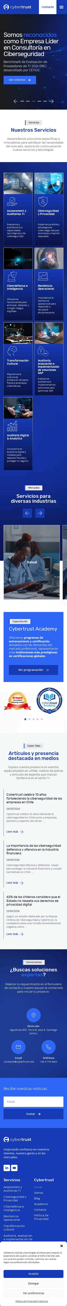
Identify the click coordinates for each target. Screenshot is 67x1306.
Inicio (38, 1187)
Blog (37, 1198)
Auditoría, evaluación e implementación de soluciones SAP (18, 1239)
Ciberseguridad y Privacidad (15, 1199)
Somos (38, 1192)
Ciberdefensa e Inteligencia (14, 1208)
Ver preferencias (33, 1293)
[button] (61, 1246)
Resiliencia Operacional (12, 1218)
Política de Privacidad (41, 1217)
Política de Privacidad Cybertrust (32, 1301)
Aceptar (34, 1274)
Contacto (40, 1209)
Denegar (33, 1283)
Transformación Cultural (14, 1228)
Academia (41, 1204)
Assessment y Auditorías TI (13, 1189)
